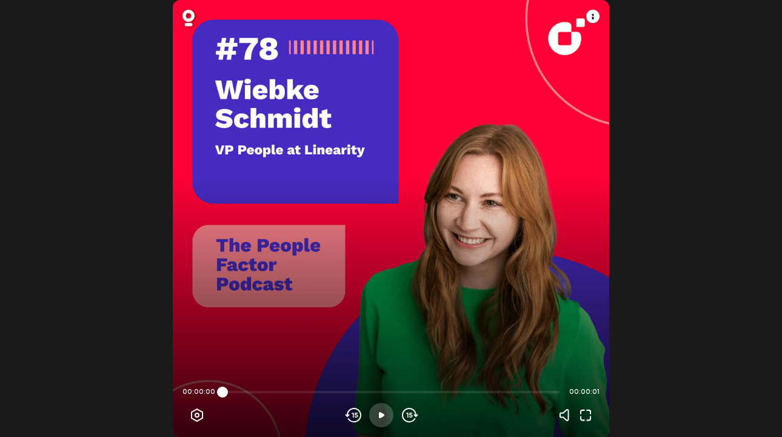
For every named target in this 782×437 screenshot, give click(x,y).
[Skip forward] (409, 415)
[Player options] (197, 415)
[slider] (222, 392)
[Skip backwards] (354, 415)
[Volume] (567, 415)
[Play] (381, 415)
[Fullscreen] (585, 415)
